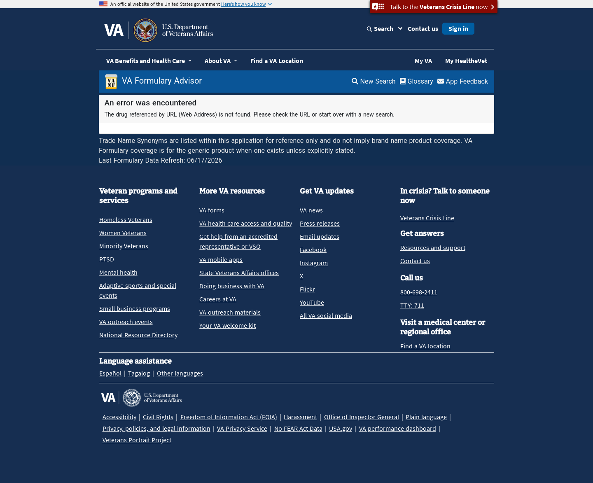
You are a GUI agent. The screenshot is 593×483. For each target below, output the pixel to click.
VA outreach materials (230, 312)
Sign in (458, 28)
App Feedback (462, 81)
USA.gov (340, 428)
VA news (311, 210)
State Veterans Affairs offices (239, 272)
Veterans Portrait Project (137, 440)
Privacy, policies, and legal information (156, 428)
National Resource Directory (138, 335)
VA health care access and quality (245, 223)
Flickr (307, 289)
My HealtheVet (466, 60)
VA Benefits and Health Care (145, 60)
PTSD (106, 259)
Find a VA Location (276, 60)
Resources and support (432, 247)
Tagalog (139, 373)
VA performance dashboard (397, 428)
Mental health (118, 272)
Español (110, 373)
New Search (374, 81)
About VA (218, 60)
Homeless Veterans (125, 219)
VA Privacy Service (242, 428)
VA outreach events (126, 321)
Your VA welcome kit (227, 325)
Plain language (426, 417)
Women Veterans (123, 233)
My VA (423, 60)
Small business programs (134, 308)
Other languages (180, 373)
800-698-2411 (418, 292)
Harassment (300, 417)
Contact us (423, 28)
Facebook (313, 249)
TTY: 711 (412, 305)
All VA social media (326, 315)
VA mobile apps (221, 259)
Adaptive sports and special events (137, 290)
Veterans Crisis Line (427, 218)
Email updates (319, 236)
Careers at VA (217, 299)
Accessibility (119, 417)
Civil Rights (158, 417)
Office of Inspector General (361, 417)
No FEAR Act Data (298, 428)
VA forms (211, 210)
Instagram (314, 263)
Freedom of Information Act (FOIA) (228, 417)
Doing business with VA (231, 286)
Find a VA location (425, 346)
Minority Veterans (123, 246)
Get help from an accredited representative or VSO (238, 241)
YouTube (312, 302)
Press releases (320, 223)
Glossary (416, 81)
